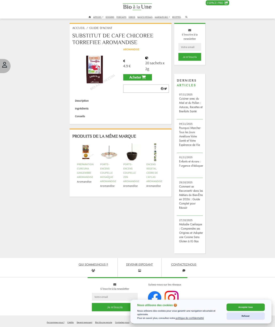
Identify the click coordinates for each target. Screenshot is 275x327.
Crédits (70, 322)
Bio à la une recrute (103, 322)
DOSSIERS (110, 17)
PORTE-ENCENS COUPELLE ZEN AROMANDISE (131, 172)
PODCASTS (121, 17)
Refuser (246, 316)
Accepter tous (245, 307)
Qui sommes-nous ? (55, 322)
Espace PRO (217, 3)
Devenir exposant (84, 322)
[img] (162, 88)
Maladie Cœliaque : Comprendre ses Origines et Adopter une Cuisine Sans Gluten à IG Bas (191, 232)
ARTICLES (97, 17)
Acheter (137, 77)
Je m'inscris (190, 57)
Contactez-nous (122, 322)
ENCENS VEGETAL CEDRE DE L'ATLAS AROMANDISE (154, 172)
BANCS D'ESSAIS (145, 17)
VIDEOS (132, 17)
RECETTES (176, 17)
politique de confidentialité (190, 318)
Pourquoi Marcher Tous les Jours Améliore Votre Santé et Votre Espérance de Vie (189, 136)
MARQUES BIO (161, 17)
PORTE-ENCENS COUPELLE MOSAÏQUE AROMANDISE (108, 172)
